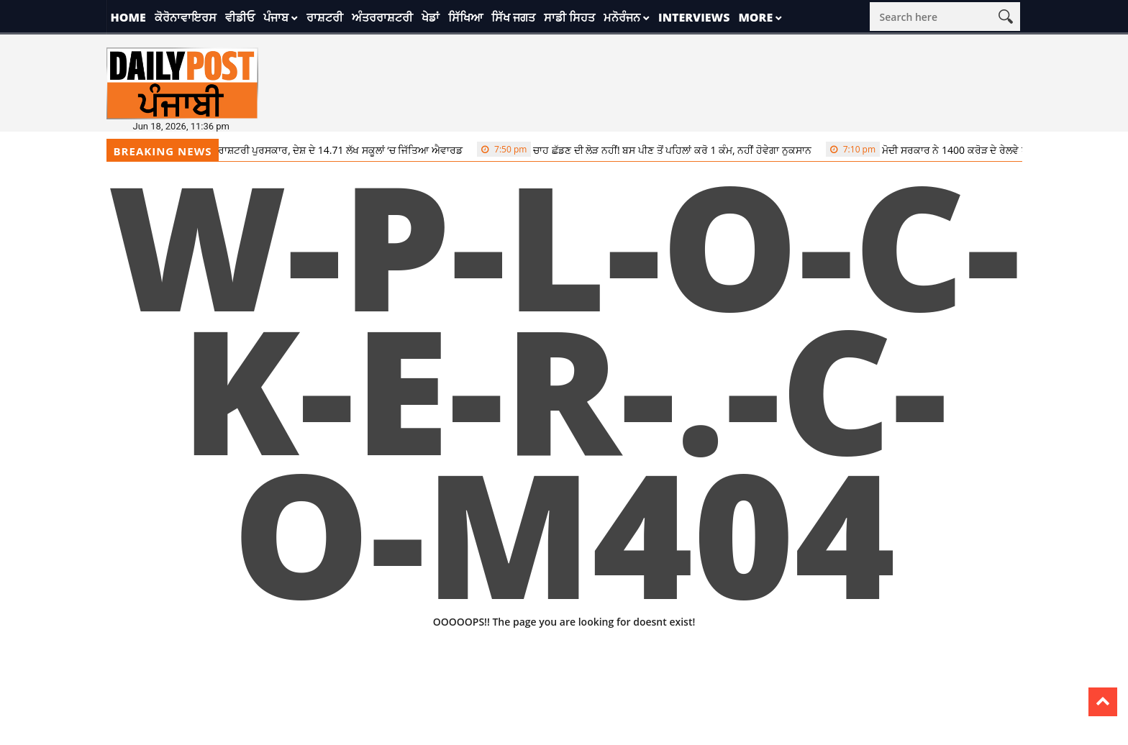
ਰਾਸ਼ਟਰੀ (324, 17)
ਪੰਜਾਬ (275, 17)
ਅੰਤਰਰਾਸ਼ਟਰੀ (382, 17)
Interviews (693, 17)
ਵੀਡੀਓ (240, 17)
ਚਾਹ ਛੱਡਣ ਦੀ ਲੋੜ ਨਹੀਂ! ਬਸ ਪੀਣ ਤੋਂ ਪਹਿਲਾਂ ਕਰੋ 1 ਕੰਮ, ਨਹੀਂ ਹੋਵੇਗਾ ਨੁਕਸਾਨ (651, 149)
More (755, 17)
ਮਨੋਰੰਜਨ (622, 17)
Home (128, 17)
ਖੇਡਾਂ (431, 17)
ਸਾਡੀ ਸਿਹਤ (569, 17)
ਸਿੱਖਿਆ (465, 17)
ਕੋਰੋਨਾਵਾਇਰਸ (186, 17)
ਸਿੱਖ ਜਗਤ (513, 17)
